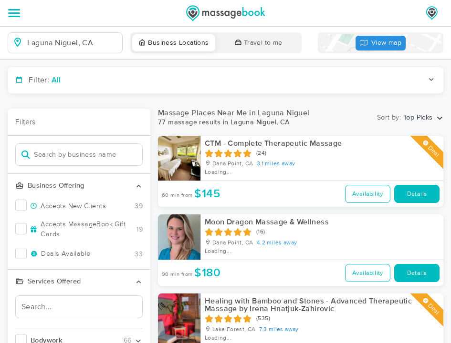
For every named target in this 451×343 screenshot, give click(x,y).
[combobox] (72, 43)
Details (417, 194)
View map (381, 43)
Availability (367, 194)
